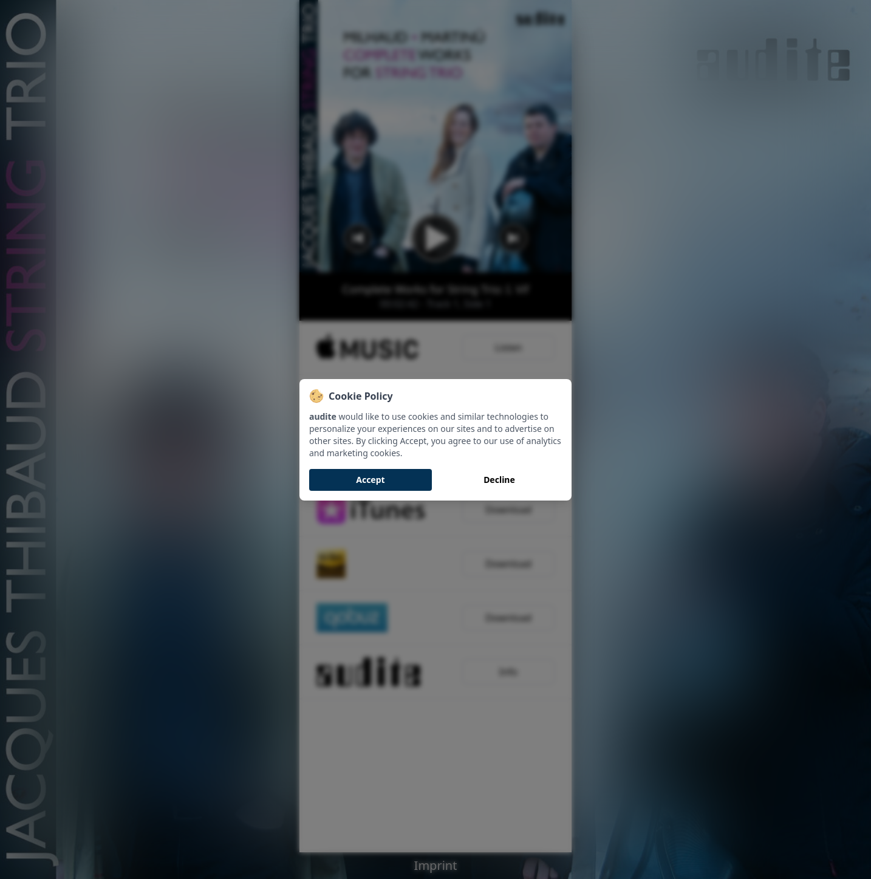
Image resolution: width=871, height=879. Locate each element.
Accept (370, 479)
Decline (499, 479)
